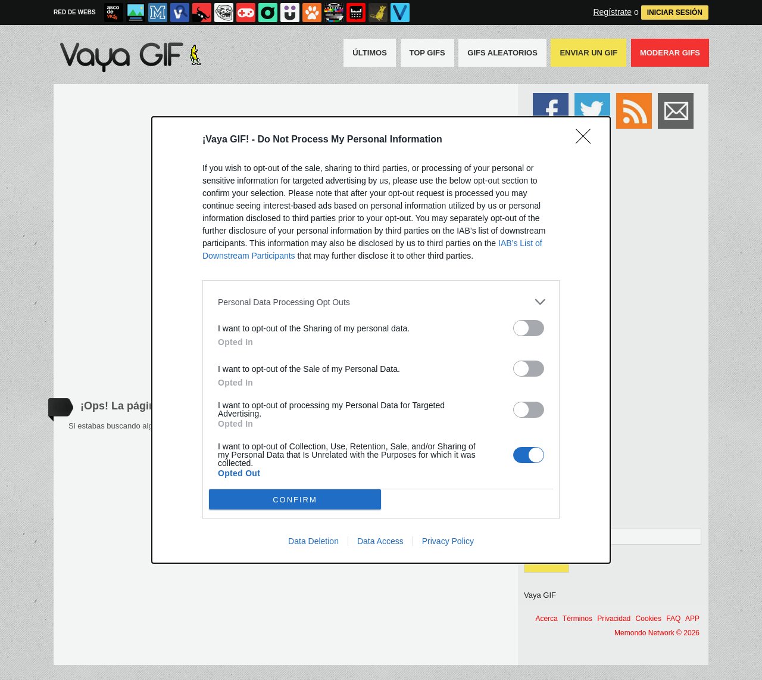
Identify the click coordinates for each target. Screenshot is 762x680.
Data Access (380, 541)
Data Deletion (313, 541)
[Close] (587, 140)
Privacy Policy (448, 541)
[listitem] (381, 302)
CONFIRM (295, 499)
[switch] (528, 328)
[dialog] (381, 340)
